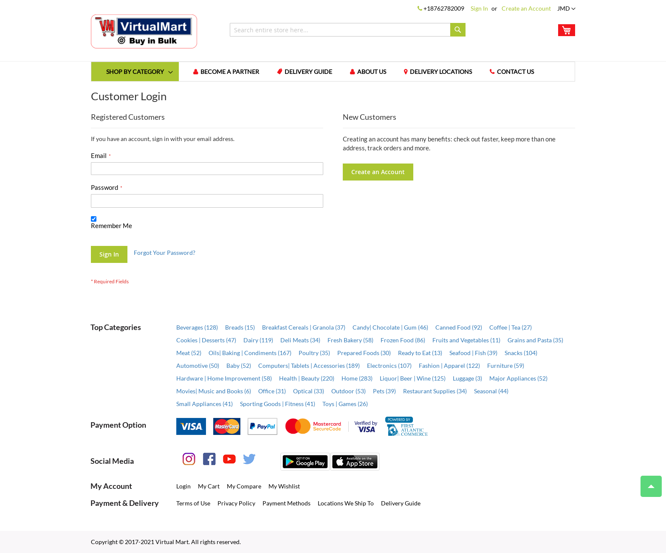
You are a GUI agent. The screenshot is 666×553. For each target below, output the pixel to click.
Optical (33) (308, 391)
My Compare (244, 486)
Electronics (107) (389, 365)
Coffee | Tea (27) (510, 327)
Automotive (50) (197, 365)
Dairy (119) (258, 340)
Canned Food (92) (458, 327)
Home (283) (357, 378)
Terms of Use (193, 503)
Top (648, 482)
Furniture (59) (505, 365)
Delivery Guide (308, 71)
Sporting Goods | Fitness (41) (277, 403)
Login (183, 486)
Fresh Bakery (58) (350, 340)
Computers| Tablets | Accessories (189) (309, 365)
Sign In (479, 8)
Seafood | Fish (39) (473, 352)
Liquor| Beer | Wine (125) (413, 378)
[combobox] (348, 30)
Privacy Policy (236, 503)
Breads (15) (240, 327)
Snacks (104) (521, 352)
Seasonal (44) (491, 391)
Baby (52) (238, 365)
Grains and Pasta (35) (535, 340)
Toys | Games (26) (345, 403)
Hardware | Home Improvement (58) (224, 378)
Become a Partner (229, 71)
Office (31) (272, 391)
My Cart (209, 486)
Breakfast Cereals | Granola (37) (303, 327)
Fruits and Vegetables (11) (466, 340)
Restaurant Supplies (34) (435, 391)
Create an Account (526, 8)
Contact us (515, 71)
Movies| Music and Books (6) (213, 391)
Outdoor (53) (348, 391)
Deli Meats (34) (300, 340)
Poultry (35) (314, 352)
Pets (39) (384, 391)
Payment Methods (286, 503)
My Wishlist (284, 486)
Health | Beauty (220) (306, 378)
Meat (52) (188, 352)
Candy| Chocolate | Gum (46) (390, 327)
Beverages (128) (197, 327)
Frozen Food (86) (403, 340)
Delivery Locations (441, 71)
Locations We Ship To (346, 503)
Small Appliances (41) (204, 403)
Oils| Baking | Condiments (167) (250, 352)
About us (371, 71)
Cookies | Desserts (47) (206, 340)
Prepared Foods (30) (364, 352)
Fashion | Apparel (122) (449, 365)
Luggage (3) (467, 378)
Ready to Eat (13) (420, 352)
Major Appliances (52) (518, 378)
